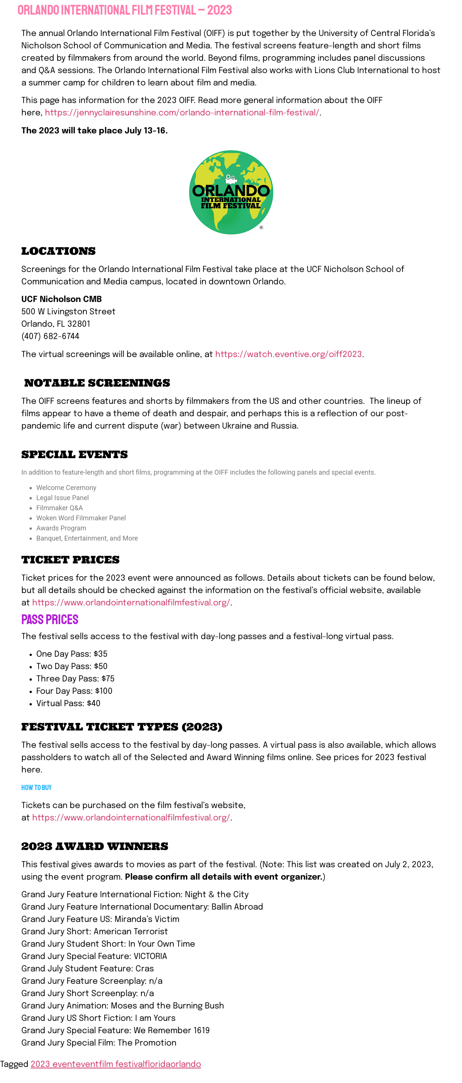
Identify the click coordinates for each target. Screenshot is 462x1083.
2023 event (53, 1065)
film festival (122, 1065)
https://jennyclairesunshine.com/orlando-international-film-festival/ (182, 113)
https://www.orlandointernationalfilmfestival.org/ (130, 603)
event (87, 1065)
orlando (185, 1065)
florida (157, 1065)
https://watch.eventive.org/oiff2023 (288, 355)
